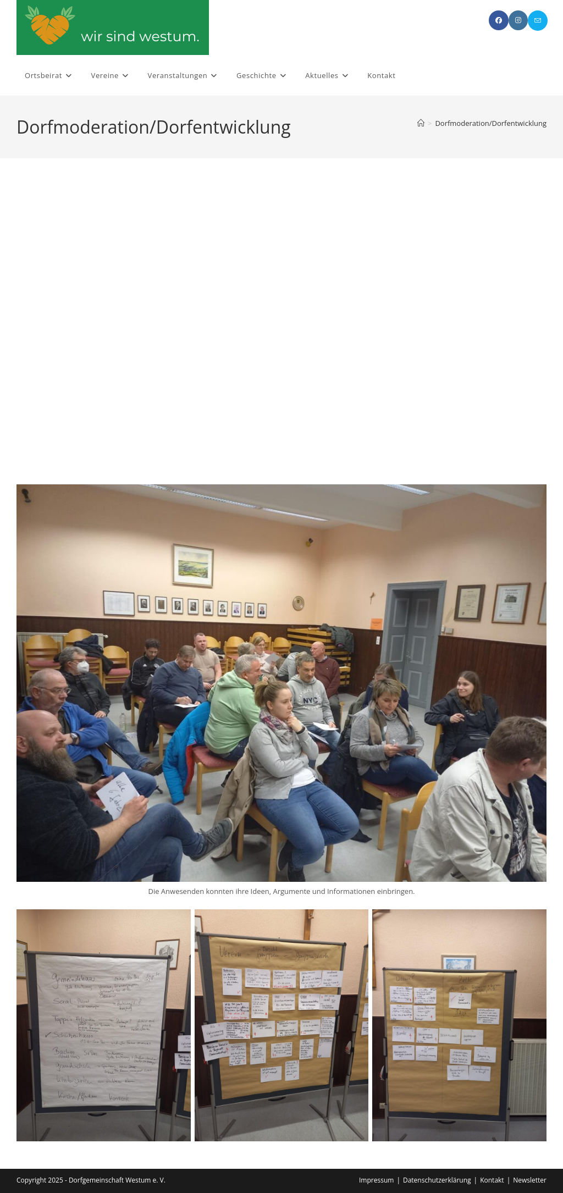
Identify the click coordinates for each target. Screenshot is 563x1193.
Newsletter (530, 1180)
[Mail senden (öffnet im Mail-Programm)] (538, 20)
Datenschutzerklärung (437, 1180)
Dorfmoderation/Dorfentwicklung (491, 123)
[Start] (420, 123)
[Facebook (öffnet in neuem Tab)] (499, 20)
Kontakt (492, 1180)
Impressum (376, 1180)
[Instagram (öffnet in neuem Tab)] (518, 20)
